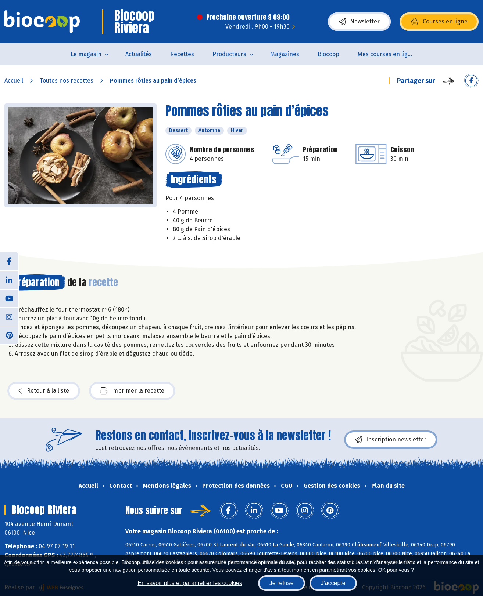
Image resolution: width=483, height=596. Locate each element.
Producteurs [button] (229, 54)
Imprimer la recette (132, 391)
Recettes (182, 54)
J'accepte (333, 583)
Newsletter (359, 21)
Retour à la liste (43, 391)
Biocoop (328, 54)
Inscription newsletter (390, 439)
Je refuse (281, 583)
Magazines (284, 54)
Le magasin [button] (86, 54)
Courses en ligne (439, 21)
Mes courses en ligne (386, 54)
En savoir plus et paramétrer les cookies (189, 583)
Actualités (138, 54)
